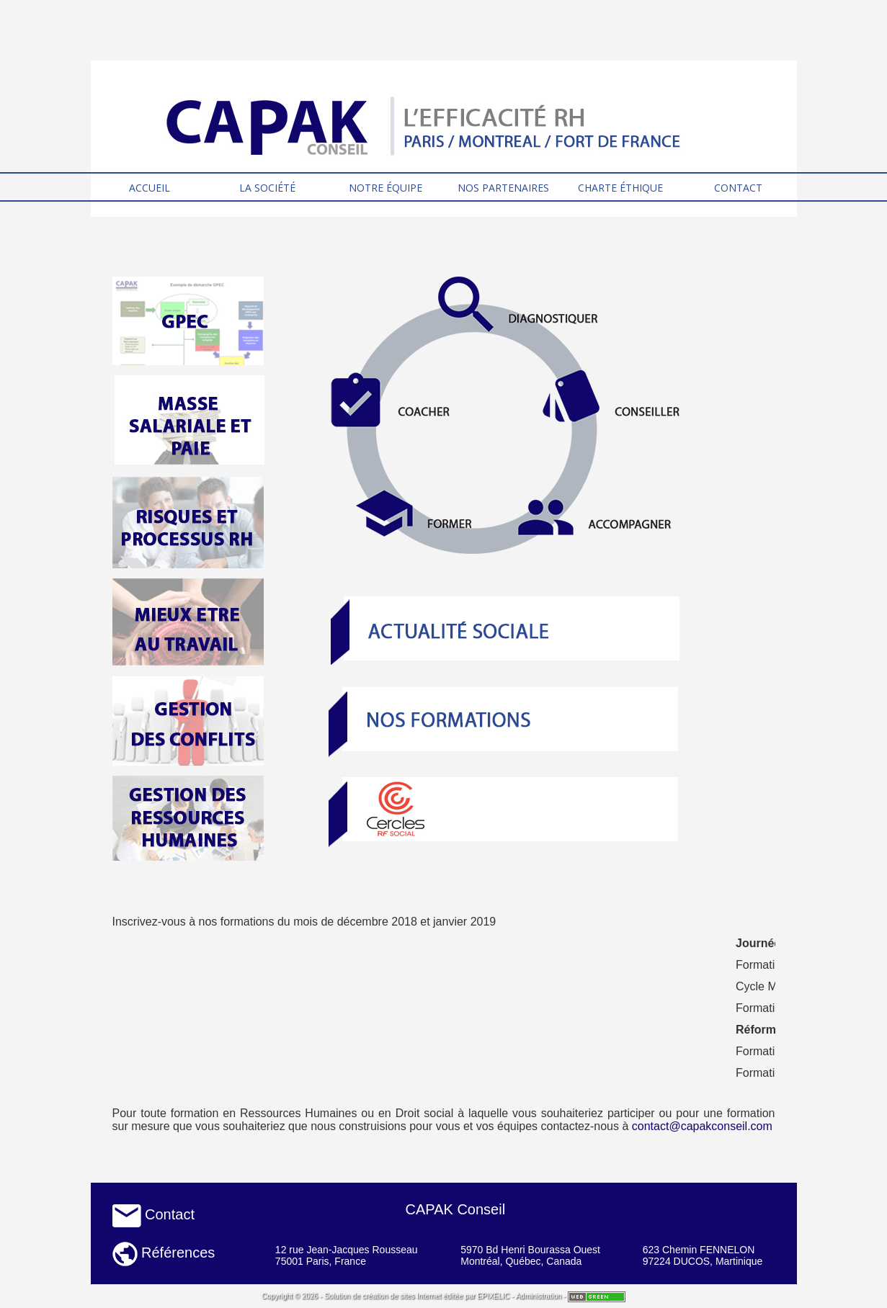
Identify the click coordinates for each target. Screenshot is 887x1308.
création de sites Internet (402, 1296)
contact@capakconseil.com (702, 1126)
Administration (538, 1296)
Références (163, 1252)
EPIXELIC (493, 1296)
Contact (153, 1214)
